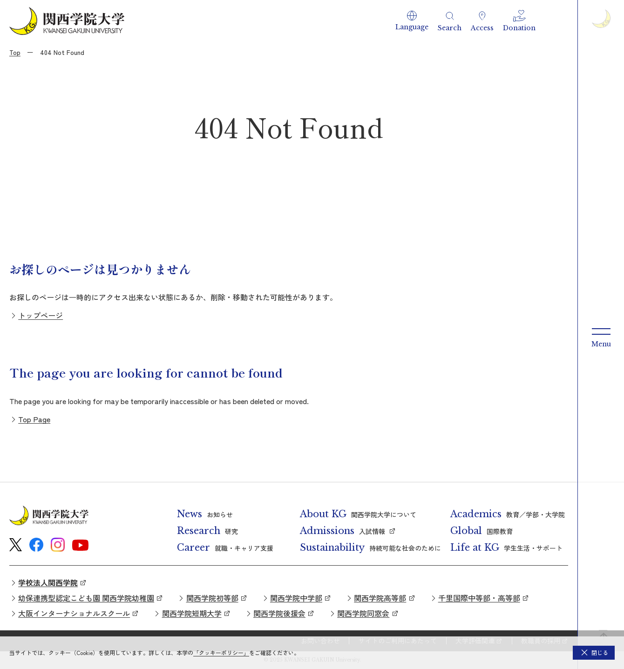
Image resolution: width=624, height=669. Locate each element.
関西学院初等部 (212, 597)
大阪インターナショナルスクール (74, 613)
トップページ (40, 315)
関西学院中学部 (296, 597)
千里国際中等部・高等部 (479, 597)
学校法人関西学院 (48, 582)
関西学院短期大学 (192, 613)
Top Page (34, 419)
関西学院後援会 (279, 613)
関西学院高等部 (380, 597)
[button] (411, 21)
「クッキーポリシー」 (221, 652)
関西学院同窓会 (363, 613)
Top (14, 52)
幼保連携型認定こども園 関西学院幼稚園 (86, 597)
